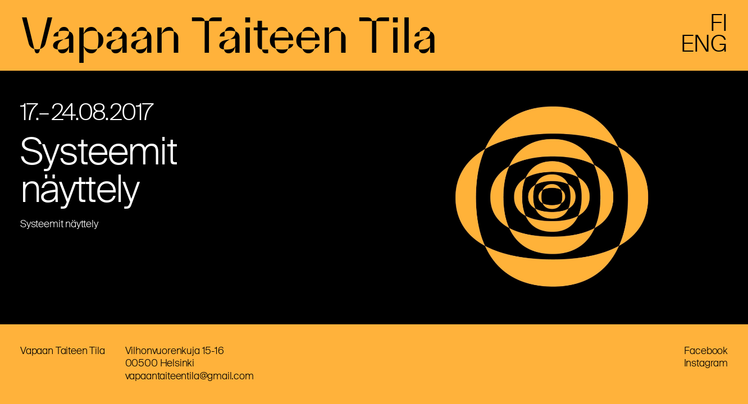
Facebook (706, 350)
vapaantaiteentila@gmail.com (189, 376)
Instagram (706, 363)
